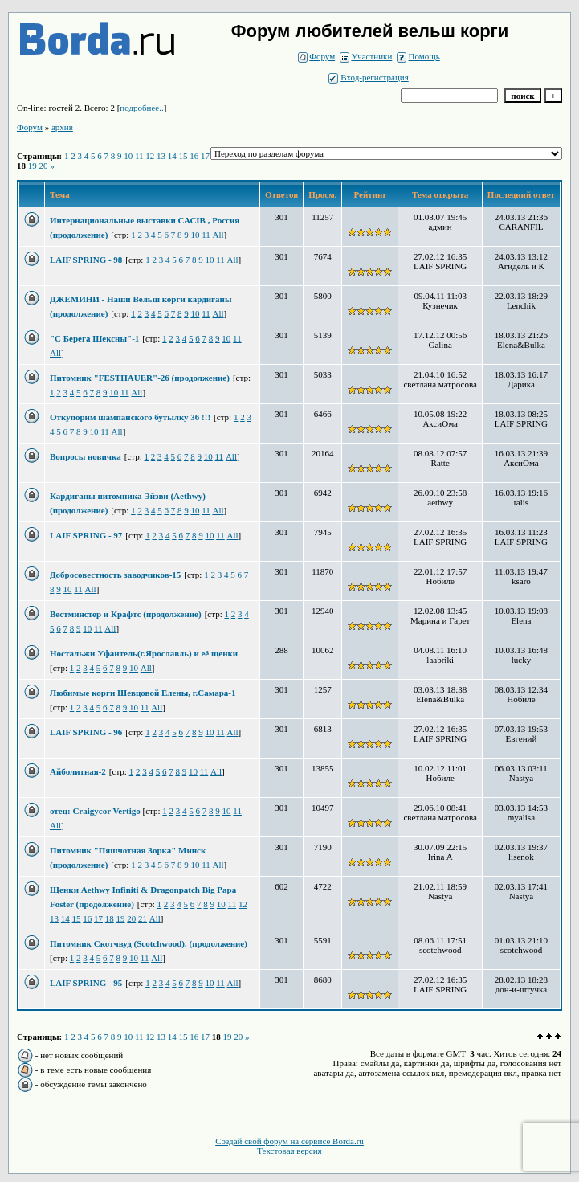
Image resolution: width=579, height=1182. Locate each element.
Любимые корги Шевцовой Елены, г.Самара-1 (142, 692)
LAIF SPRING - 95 (86, 983)
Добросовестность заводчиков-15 (115, 574)
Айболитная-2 (78, 771)
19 (32, 165)
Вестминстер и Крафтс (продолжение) (126, 614)
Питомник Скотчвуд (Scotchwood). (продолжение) (148, 943)
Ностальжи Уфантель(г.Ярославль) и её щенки (144, 653)
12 (149, 156)
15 (183, 156)
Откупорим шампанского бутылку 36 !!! (130, 417)
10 (128, 156)
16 (194, 156)
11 (139, 156)
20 (43, 165)
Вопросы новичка (85, 456)
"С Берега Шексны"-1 (94, 338)
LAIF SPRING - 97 (86, 535)
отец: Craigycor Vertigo (96, 811)
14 (172, 156)
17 (205, 156)
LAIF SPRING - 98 (86, 259)
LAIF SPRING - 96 (86, 732)
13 (161, 156)
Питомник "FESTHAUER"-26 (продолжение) (140, 377)
